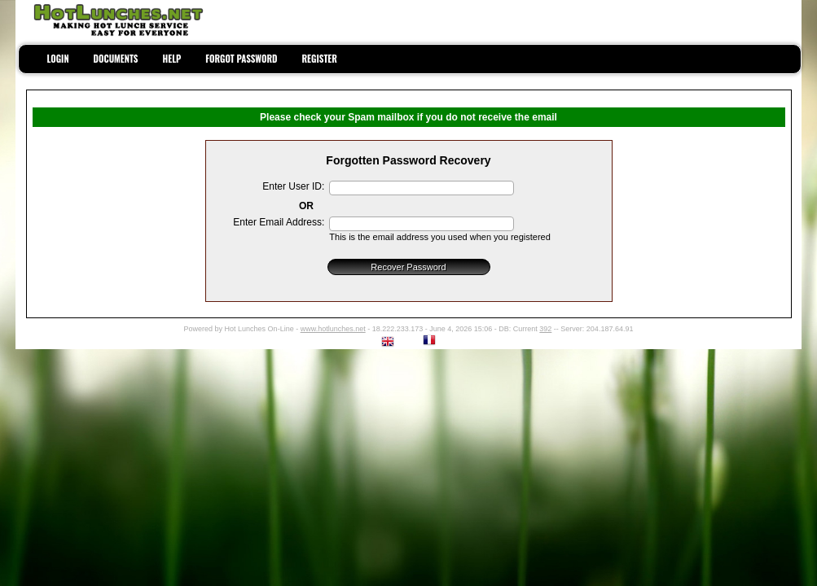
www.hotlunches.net (333, 329)
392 (545, 329)
